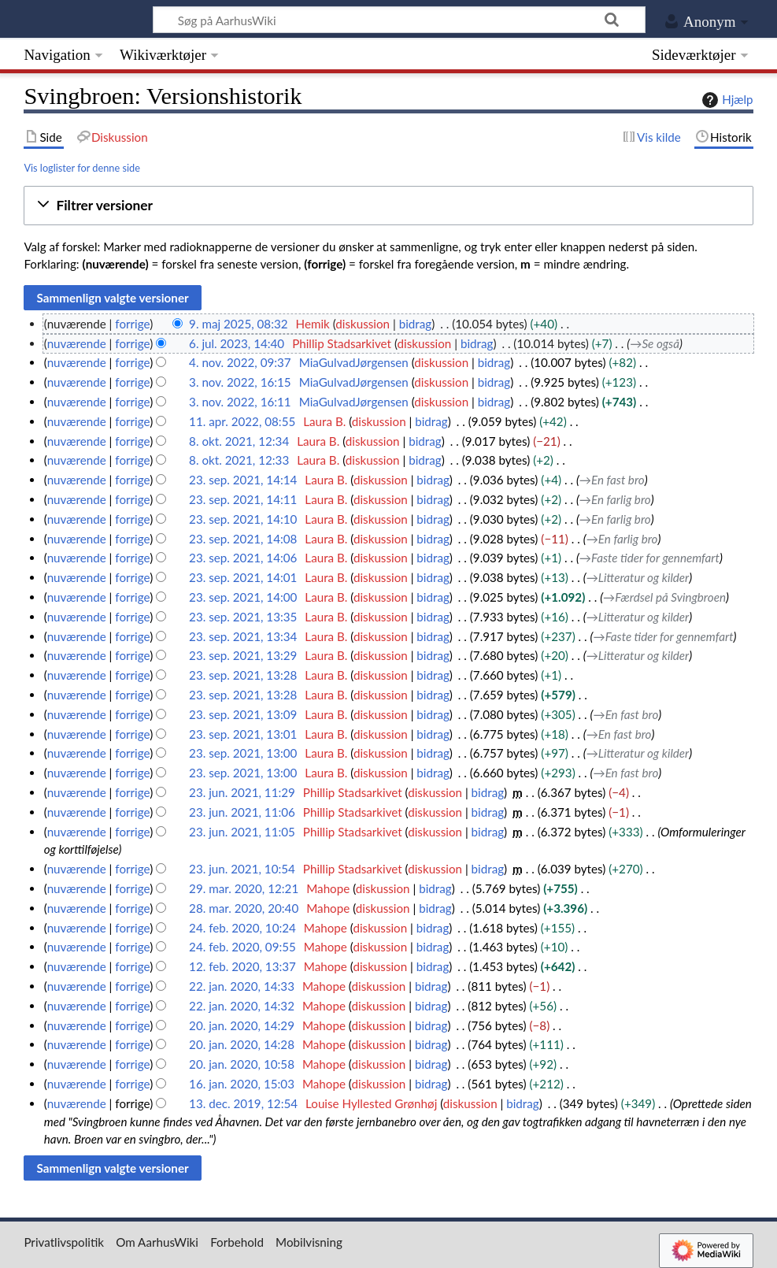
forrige (132, 324)
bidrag (415, 324)
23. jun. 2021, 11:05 (242, 832)
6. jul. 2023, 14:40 (236, 343)
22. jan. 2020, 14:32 (241, 1006)
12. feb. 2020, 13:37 (242, 966)
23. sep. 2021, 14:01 (243, 577)
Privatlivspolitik (64, 1242)
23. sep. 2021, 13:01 (243, 734)
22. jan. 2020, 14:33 (241, 986)
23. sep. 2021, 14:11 (243, 499)
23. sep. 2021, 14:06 (243, 558)
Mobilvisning (309, 1242)
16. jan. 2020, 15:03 (241, 1084)
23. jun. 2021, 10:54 (242, 869)
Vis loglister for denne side (82, 167)
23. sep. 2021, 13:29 (243, 655)
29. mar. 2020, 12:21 (243, 888)
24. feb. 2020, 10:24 (242, 928)
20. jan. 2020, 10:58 (241, 1064)
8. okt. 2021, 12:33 (239, 460)
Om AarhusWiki (157, 1242)
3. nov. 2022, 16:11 (240, 402)
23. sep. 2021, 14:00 (243, 597)
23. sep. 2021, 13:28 (243, 675)
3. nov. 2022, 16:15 (240, 382)
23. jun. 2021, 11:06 (242, 812)
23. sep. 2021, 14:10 (243, 519)
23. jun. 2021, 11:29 (242, 792)
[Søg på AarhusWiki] (399, 19)
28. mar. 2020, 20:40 (243, 908)
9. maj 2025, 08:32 (238, 324)
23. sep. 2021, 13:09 (243, 714)
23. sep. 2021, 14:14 (243, 480)
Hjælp (725, 100)
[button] (388, 206)
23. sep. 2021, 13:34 (243, 636)
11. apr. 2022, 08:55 (242, 421)
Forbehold (237, 1242)
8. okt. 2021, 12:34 (239, 441)
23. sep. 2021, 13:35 (243, 617)
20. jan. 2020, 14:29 (241, 1025)
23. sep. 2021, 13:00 (243, 753)
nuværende (76, 343)
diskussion (362, 324)
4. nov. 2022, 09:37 (240, 362)
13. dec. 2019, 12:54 (243, 1103)
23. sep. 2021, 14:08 (243, 539)
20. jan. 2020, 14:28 (241, 1044)
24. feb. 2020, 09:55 (242, 947)
